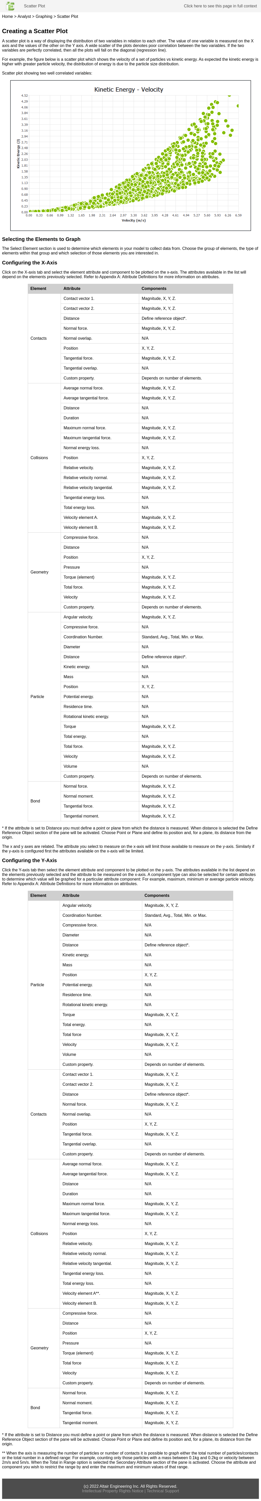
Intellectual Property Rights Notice (112, 1491)
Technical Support (163, 1491)
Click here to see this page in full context (220, 6)
